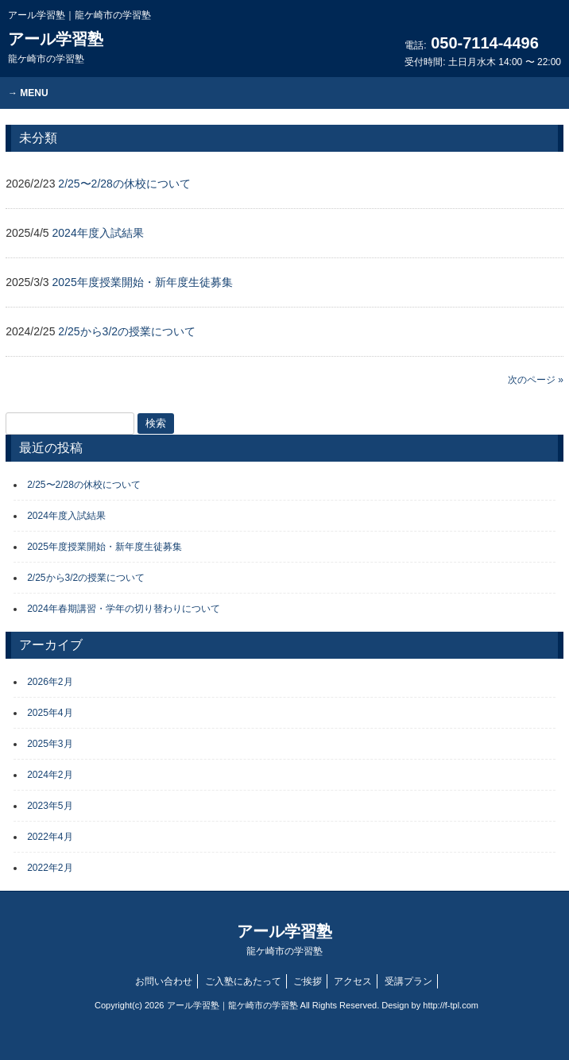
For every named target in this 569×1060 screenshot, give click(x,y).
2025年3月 (49, 743)
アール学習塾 (55, 47)
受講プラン (408, 981)
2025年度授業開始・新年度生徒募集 (104, 546)
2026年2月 (49, 681)
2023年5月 (49, 805)
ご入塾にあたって (243, 981)
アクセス (353, 981)
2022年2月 (49, 867)
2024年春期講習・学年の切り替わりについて (123, 608)
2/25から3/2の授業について (86, 577)
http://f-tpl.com (450, 1005)
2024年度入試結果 (66, 515)
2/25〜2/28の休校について (84, 484)
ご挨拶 (307, 981)
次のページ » (535, 379)
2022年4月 (49, 836)
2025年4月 (49, 712)
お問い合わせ (163, 981)
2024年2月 (49, 774)
